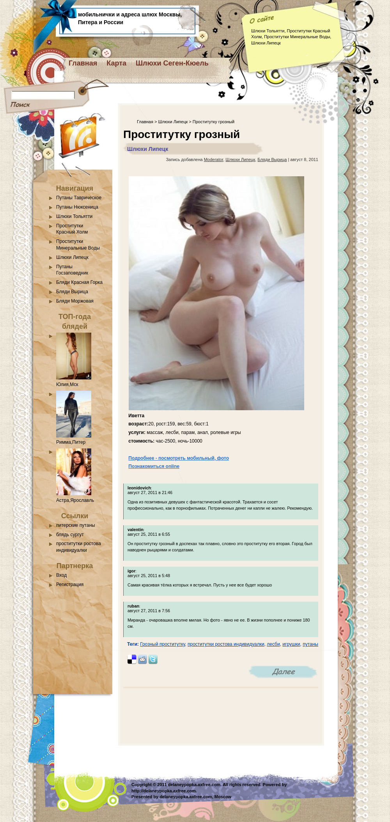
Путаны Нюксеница (77, 207)
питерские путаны (75, 525)
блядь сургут (70, 534)
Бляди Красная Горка (79, 282)
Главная (83, 63)
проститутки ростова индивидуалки (226, 644)
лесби (273, 644)
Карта (116, 63)
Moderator (213, 159)
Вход (61, 575)
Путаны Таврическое (78, 197)
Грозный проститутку (162, 644)
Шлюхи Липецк (72, 257)
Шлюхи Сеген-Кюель (172, 63)
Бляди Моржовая (75, 301)
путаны (310, 644)
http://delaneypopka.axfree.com (163, 790)
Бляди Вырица (72, 291)
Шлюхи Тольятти (74, 216)
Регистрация (69, 584)
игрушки (291, 644)
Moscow (222, 796)
